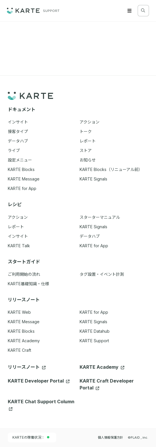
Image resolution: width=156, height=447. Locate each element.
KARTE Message (24, 321)
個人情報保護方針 (110, 437)
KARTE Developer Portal (38, 381)
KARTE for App (94, 312)
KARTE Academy (24, 340)
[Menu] (129, 10)
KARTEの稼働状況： (30, 437)
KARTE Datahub (95, 331)
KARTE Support (94, 340)
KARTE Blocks (21, 331)
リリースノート (27, 367)
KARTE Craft (19, 350)
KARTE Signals (93, 321)
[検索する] (143, 10)
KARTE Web (19, 312)
